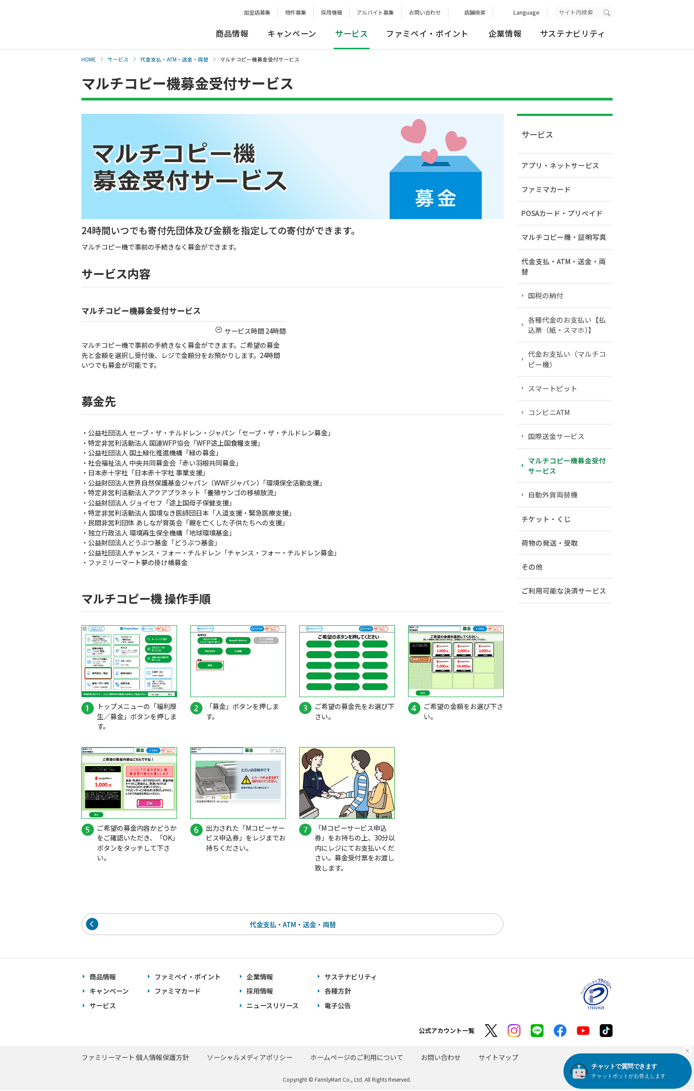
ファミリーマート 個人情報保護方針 (135, 1058)
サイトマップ (498, 1058)
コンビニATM (549, 412)
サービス (118, 59)
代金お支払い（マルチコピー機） (567, 359)
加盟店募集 (257, 12)
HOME (88, 59)
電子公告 (337, 1006)
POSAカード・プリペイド (562, 213)
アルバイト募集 (375, 12)
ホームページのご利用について (356, 1058)
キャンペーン (291, 33)
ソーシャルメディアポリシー (250, 1058)
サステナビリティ (573, 33)
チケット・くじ (546, 519)
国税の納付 (545, 295)
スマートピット (553, 388)
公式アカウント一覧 (446, 1031)
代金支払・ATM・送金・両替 (174, 59)
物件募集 (295, 12)
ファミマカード (546, 189)
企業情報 (505, 33)
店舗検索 (475, 12)
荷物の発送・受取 (549, 542)
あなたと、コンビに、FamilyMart (125, 25)
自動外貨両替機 (553, 494)
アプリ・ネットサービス (560, 165)
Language (526, 12)
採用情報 (331, 12)
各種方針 (337, 992)
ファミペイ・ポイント (427, 33)
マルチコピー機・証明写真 (563, 237)
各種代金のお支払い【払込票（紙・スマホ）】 (567, 325)
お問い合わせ (425, 12)
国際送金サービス (556, 436)
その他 (532, 566)
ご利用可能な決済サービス (563, 590)
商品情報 (232, 33)
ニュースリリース (273, 1006)
